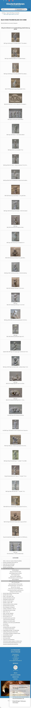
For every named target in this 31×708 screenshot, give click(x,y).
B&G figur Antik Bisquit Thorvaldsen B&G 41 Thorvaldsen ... (15, 43)
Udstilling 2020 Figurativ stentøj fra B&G (10, 631)
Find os (15, 672)
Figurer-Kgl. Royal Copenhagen (9, 564)
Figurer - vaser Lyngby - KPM (8, 596)
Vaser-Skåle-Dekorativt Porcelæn (9, 610)
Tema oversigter (6, 625)
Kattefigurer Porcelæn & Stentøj (15, 591)
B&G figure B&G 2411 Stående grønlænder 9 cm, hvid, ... (15, 445)
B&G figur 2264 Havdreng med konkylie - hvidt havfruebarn (15, 210)
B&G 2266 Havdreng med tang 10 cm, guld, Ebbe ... (15, 257)
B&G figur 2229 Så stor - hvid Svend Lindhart (15, 134)
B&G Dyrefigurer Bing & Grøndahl (15, 573)
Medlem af (15, 663)
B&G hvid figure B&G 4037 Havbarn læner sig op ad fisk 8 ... (15, 521)
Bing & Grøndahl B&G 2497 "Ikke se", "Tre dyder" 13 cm (15, 476)
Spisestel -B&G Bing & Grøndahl (9, 597)
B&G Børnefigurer (15, 570)
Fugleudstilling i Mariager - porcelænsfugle (11, 630)
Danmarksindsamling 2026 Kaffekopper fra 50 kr (12, 642)
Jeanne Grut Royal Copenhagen (9, 619)
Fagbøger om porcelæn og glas (9, 621)
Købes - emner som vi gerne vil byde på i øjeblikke (12, 560)
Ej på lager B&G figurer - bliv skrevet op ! (15, 585)
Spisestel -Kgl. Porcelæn (7, 594)
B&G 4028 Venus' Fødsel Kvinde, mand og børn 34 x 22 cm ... (16, 506)
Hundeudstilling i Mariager (8, 634)
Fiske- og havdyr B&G (16, 582)
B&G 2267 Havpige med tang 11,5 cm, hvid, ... (16, 288)
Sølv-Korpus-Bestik (6, 638)
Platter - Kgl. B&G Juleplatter (8, 613)
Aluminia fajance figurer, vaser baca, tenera (11, 593)
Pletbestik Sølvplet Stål (7, 636)
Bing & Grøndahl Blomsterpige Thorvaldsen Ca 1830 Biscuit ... (15, 537)
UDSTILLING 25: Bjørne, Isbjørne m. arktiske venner (12, 641)
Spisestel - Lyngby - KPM (7, 602)
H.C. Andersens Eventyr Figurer (8, 628)
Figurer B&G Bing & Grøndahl (13, 13)
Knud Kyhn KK (5, 624)
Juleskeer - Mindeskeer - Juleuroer (9, 608)
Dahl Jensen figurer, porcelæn (8, 565)
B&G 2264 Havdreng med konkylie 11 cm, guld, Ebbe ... (15, 195)
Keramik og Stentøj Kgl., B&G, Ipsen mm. (10, 562)
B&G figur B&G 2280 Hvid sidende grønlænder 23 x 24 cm (15, 320)
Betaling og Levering (15, 674)
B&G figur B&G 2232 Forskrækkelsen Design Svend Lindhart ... (15, 180)
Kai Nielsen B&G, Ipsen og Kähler (9, 627)
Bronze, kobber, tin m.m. (7, 616)
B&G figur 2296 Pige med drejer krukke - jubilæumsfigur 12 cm (15, 366)
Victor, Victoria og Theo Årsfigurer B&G (15, 588)
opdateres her (15, 692)
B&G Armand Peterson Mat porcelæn (15, 584)
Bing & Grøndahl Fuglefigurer (15, 576)
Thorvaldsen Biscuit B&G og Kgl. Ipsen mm (15, 590)
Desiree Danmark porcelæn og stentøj (10, 604)
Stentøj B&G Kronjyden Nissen (8, 599)
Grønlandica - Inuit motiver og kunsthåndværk (11, 622)
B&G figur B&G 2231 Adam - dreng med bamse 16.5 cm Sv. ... (15, 165)
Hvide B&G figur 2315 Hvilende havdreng (15, 415)
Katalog (3, 13)
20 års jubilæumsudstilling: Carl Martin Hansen (11, 633)
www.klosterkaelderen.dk (18, 698)
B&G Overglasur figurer (15, 574)
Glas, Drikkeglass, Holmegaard (9, 607)
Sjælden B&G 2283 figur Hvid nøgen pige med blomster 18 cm (15, 351)
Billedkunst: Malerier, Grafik (8, 614)
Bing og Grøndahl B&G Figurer (15, 571)
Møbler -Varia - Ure (6, 611)
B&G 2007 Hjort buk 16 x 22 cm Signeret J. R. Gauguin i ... (15, 104)
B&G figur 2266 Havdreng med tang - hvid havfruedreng (15, 273)
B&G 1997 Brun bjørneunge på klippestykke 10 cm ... (15, 89)
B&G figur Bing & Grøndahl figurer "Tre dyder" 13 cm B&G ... (15, 460)
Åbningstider (15, 677)
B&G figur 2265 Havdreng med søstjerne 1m (15, 242)
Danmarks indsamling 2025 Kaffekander (10, 644)
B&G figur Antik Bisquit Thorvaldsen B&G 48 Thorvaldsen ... (15, 73)
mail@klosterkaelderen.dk (17, 660)
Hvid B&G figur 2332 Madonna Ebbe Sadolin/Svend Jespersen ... (15, 430)
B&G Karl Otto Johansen (15, 587)
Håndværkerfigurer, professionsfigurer (15, 577)
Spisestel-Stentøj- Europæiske (8, 605)
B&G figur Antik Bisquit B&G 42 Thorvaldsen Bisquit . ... (15, 58)
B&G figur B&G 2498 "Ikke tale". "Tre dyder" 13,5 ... (15, 491)
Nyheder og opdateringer (7, 567)
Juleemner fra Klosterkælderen (8, 639)
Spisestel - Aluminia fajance (8, 601)
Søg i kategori (19, 9)
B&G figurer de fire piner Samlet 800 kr (15, 119)
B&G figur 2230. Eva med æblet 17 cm (15, 149)
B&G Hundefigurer (15, 579)
